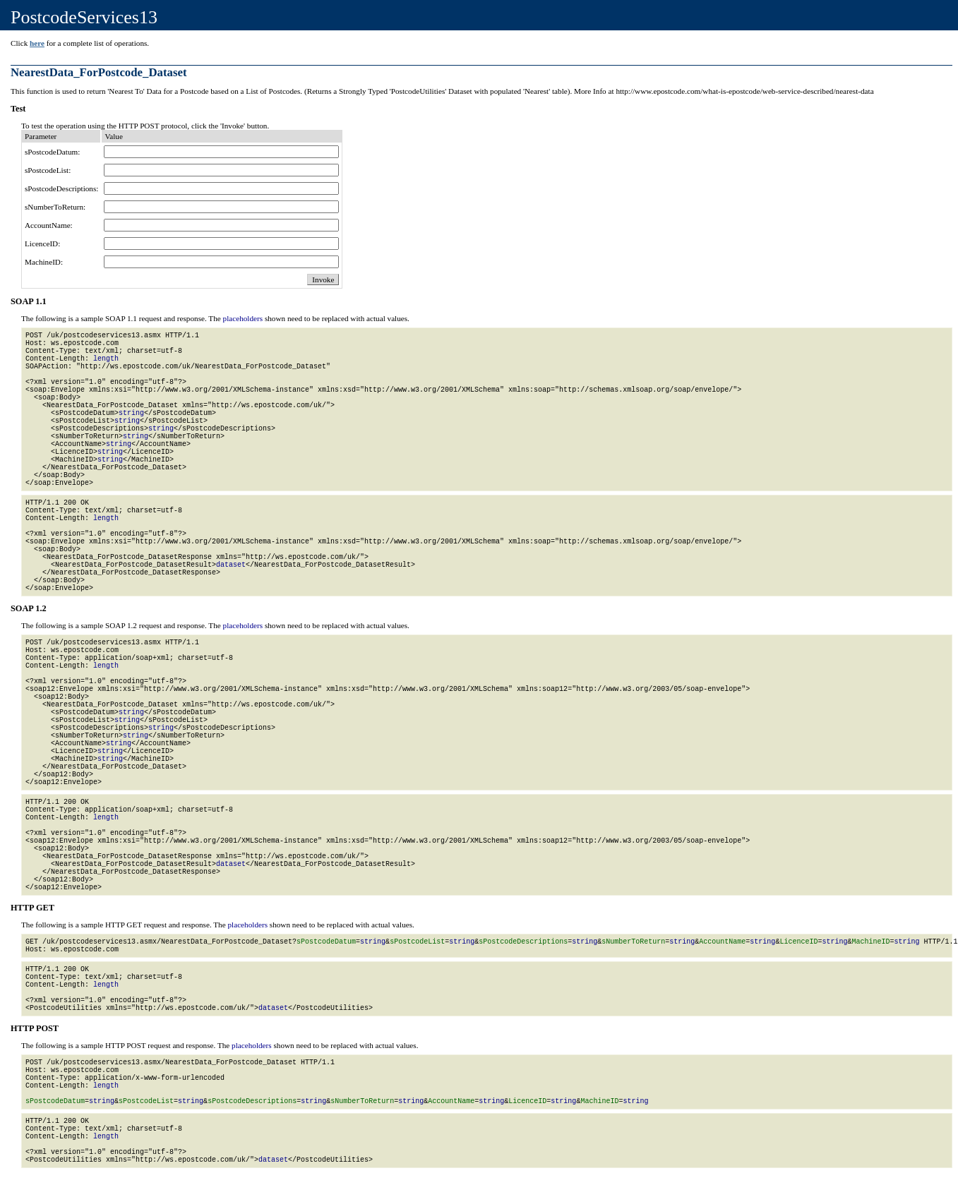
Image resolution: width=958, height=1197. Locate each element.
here (37, 43)
